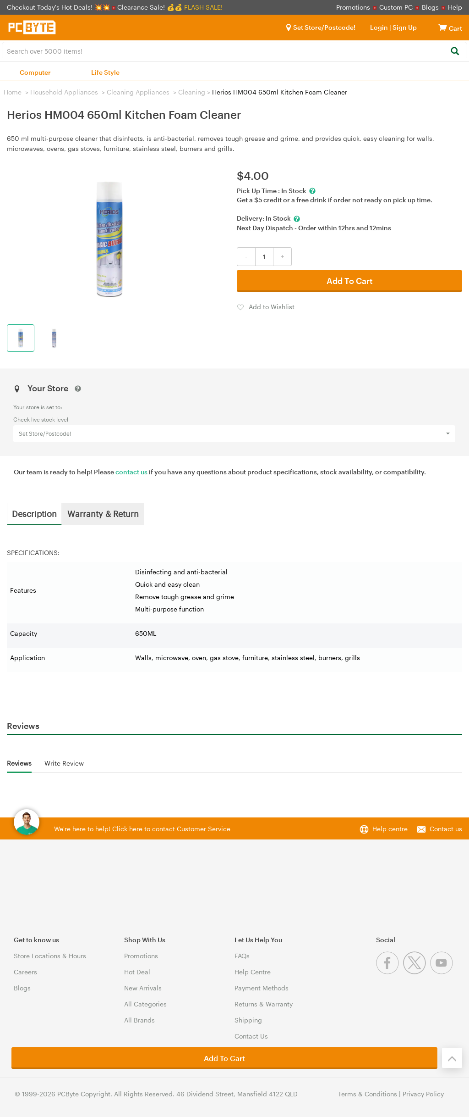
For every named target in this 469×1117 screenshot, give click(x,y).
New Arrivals (143, 988)
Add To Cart (350, 281)
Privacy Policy (423, 1094)
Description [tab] (34, 513)
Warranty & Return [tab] (103, 513)
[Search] (454, 51)
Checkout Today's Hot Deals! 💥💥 (59, 7)
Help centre (390, 829)
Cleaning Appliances (138, 92)
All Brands (139, 1020)
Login (379, 27)
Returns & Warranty (263, 1004)
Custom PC (396, 7)
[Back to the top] (452, 1058)
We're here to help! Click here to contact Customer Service (142, 829)
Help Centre (252, 972)
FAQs (242, 956)
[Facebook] (389, 972)
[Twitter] (416, 972)
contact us (131, 472)
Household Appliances (64, 92)
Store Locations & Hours (50, 956)
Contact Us (251, 1036)
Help (455, 7)
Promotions (353, 7)
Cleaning (191, 92)
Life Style (105, 72)
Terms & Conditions (367, 1094)
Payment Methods (261, 988)
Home (13, 92)
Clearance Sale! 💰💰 (149, 7)
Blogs (430, 7)
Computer (35, 72)
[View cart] (442, 27)
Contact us (446, 829)
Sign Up (404, 27)
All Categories (145, 1004)
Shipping (248, 1020)
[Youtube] (442, 972)
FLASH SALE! (203, 7)
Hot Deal (137, 972)
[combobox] (234, 50)
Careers (25, 972)
